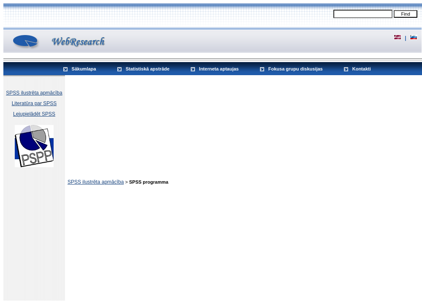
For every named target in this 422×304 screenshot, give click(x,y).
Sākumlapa (84, 68)
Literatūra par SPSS (34, 103)
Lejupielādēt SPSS (34, 114)
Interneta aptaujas (219, 68)
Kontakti (361, 68)
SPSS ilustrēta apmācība (34, 93)
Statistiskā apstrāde (148, 68)
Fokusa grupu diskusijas (295, 68)
